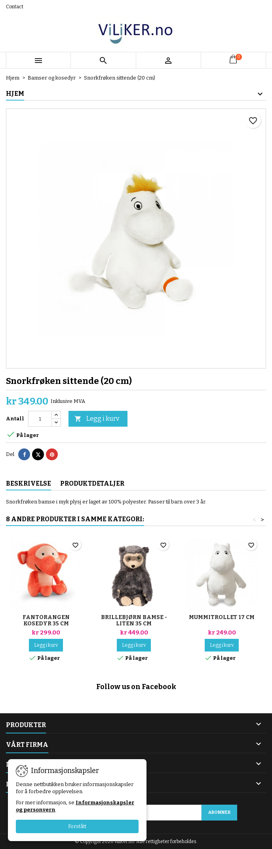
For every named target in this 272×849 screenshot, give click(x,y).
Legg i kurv (96, 419)
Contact (14, 6)
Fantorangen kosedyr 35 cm (46, 620)
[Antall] (40, 419)
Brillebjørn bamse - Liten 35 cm (134, 620)
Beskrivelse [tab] (28, 483)
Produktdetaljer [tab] (92, 483)
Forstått (77, 826)
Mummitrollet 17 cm (222, 617)
